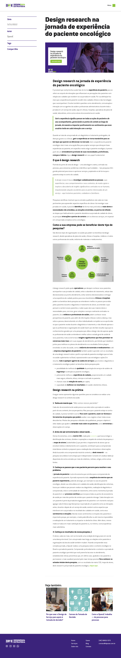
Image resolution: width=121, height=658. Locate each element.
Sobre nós (74, 647)
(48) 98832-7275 (105, 641)
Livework (93, 436)
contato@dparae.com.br (107, 644)
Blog (87, 644)
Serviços (74, 644)
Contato (88, 647)
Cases (88, 641)
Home (73, 641)
